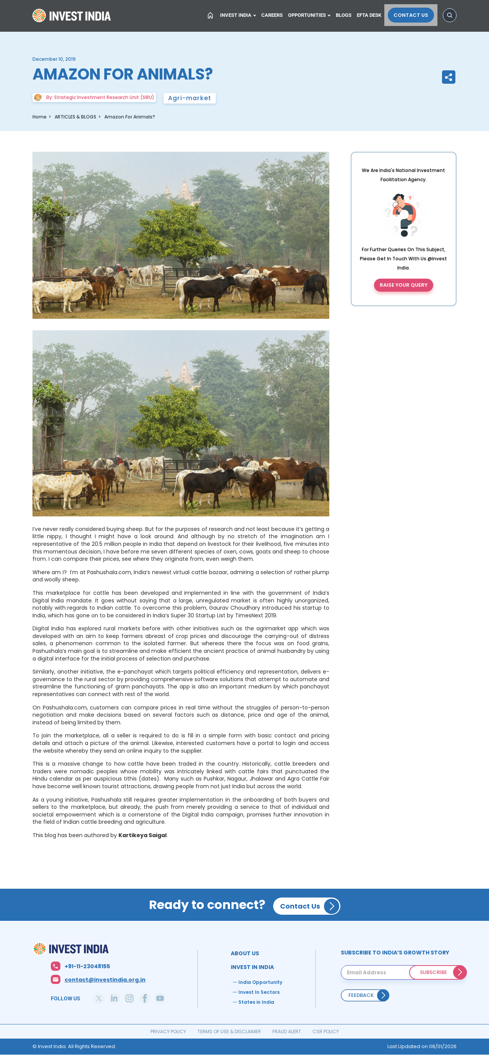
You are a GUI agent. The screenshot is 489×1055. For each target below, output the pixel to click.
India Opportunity (260, 982)
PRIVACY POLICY (168, 1031)
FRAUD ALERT (286, 1031)
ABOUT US (245, 953)
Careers (274, 14)
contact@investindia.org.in (105, 979)
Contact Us (414, 14)
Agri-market (189, 98)
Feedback (361, 995)
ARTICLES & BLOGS (75, 117)
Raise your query (403, 285)
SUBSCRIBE (433, 972)
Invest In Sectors (259, 992)
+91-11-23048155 (87, 966)
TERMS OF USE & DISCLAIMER (229, 1031)
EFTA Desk (375, 14)
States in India (256, 1002)
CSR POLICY (326, 1031)
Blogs (348, 14)
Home (72, 17)
